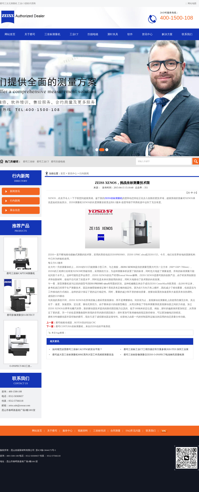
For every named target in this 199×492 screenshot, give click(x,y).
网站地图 (192, 3)
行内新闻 (15, 200)
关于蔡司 (30, 34)
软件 (130, 34)
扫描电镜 (93, 34)
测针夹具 (112, 34)
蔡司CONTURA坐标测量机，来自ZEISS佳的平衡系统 (83, 326)
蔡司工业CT (43, 161)
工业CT (74, 34)
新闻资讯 (15, 191)
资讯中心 (147, 34)
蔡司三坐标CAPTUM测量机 (21, 273)
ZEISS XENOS (128, 267)
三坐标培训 (99, 430)
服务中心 (67, 430)
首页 (63, 173)
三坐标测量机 (52, 34)
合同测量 (115, 430)
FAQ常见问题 (133, 430)
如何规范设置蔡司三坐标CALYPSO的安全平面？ (77, 349)
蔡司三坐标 (29, 161)
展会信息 (15, 210)
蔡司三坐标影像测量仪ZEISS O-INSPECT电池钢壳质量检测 (154, 354)
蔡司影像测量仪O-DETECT (20, 315)
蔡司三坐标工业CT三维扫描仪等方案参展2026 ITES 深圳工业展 (156, 349)
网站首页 (10, 34)
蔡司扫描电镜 (58, 161)
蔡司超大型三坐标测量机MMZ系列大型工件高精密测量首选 (83, 354)
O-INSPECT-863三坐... (21, 366)
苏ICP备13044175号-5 (46, 450)
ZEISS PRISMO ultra (98, 283)
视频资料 (83, 430)
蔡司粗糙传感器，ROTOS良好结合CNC (76, 322)
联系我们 (187, 34)
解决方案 (167, 34)
